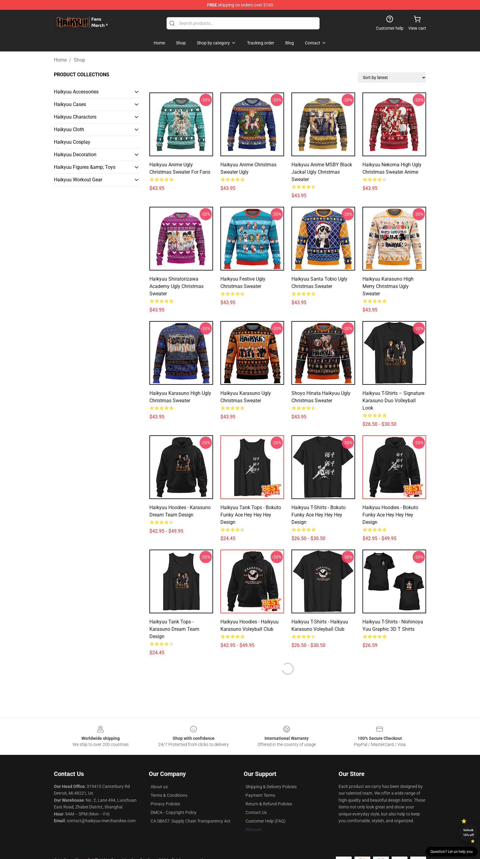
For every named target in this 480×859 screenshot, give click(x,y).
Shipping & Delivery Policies (271, 786)
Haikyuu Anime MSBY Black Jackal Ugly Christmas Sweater (321, 172)
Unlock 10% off (468, 832)
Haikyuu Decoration (75, 154)
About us (159, 786)
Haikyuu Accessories (76, 92)
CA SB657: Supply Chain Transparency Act (191, 821)
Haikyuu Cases (70, 104)
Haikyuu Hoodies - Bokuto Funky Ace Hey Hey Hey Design (390, 515)
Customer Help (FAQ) (266, 821)
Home (60, 60)
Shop (79, 60)
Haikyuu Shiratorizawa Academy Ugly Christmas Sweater (176, 286)
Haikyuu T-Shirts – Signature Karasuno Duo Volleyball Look (393, 400)
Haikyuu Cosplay (72, 142)
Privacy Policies (165, 803)
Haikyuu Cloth (69, 129)
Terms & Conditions (169, 795)
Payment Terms (260, 795)
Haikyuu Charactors (75, 117)
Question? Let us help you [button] (451, 852)
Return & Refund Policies (269, 803)
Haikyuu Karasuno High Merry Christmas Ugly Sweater (388, 286)
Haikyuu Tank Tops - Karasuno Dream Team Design (174, 629)
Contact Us (256, 812)
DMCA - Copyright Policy (174, 812)
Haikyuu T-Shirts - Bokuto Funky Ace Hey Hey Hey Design (318, 515)
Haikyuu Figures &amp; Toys (84, 167)
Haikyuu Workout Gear (78, 180)
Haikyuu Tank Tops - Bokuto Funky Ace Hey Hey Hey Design (250, 515)
